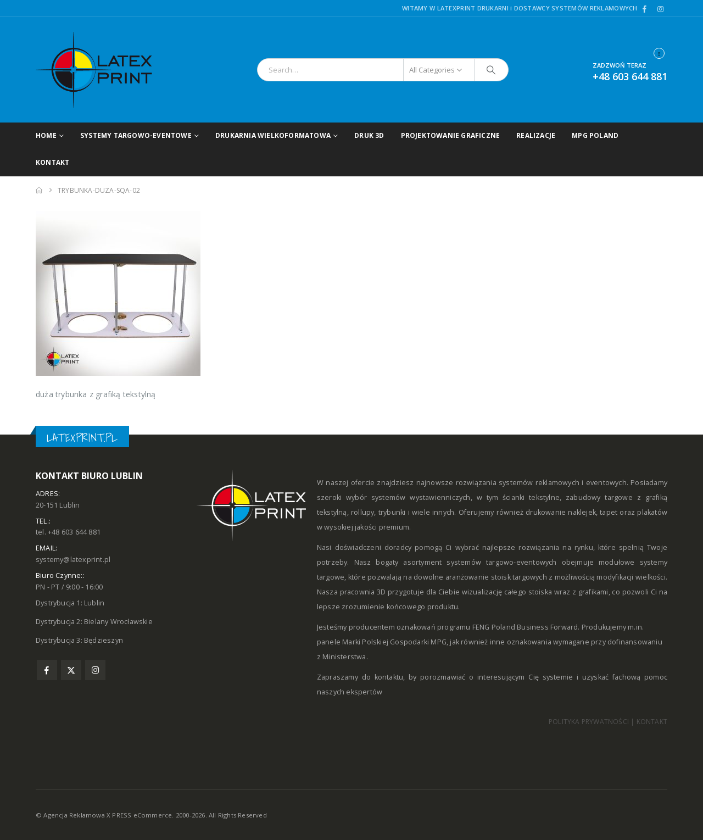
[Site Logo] (104, 70)
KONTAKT (652, 721)
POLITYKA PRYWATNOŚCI (589, 721)
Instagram (95, 670)
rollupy (362, 512)
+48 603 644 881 (630, 76)
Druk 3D (369, 135)
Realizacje (535, 135)
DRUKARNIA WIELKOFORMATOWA (273, 135)
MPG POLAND (595, 135)
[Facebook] (645, 9)
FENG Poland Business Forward (525, 627)
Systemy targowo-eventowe (136, 135)
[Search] (492, 70)
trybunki (392, 512)
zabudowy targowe (599, 497)
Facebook (47, 670)
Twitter (71, 670)
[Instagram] (660, 9)
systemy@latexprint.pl (73, 559)
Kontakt (52, 162)
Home (46, 135)
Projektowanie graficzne (450, 135)
